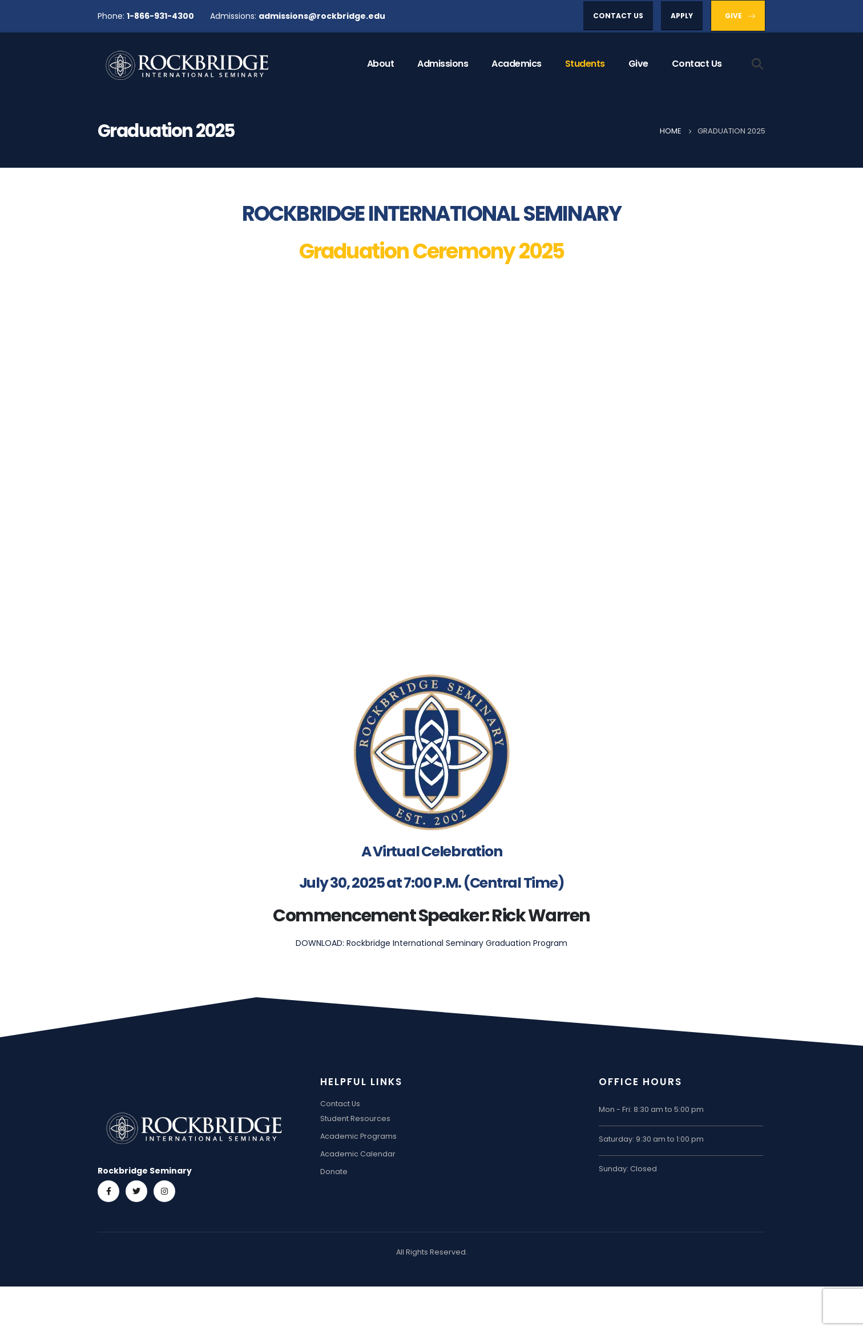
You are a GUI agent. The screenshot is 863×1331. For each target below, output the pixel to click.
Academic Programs (358, 1136)
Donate (334, 1171)
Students (585, 63)
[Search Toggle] (757, 63)
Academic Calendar (358, 1154)
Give (638, 63)
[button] (618, 15)
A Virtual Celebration (431, 851)
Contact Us (697, 63)
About (380, 63)
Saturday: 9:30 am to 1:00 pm (651, 1139)
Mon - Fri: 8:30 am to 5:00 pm (651, 1109)
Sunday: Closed (628, 1169)
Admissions (442, 63)
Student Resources (355, 1118)
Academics (516, 63)
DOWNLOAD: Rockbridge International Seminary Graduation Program (431, 943)
